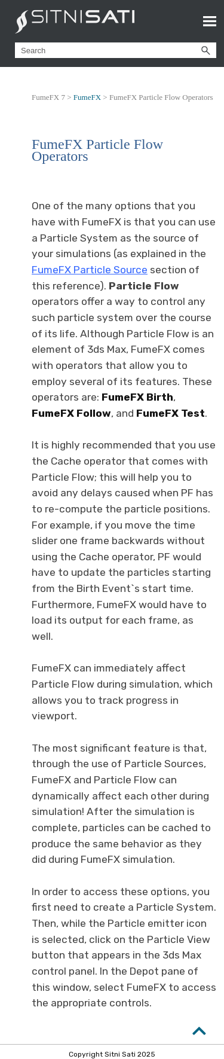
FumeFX (87, 97)
